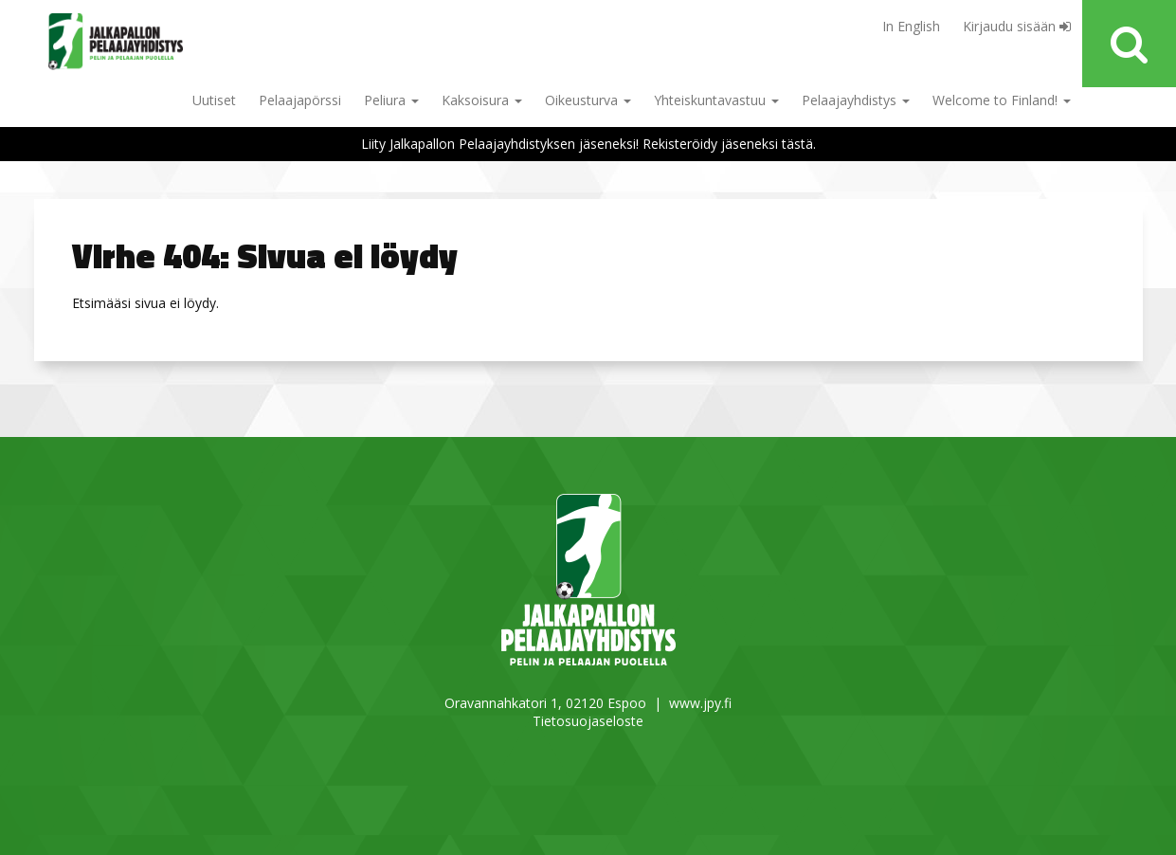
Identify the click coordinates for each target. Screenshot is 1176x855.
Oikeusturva (588, 100)
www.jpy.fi (700, 703)
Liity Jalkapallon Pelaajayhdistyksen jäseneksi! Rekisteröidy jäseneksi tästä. (588, 144)
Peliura (391, 100)
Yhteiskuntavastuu (716, 100)
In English (911, 26)
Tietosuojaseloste (588, 721)
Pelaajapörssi (300, 100)
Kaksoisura (482, 100)
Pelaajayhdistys (856, 100)
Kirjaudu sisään (1017, 26)
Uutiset (214, 100)
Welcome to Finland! (1001, 100)
